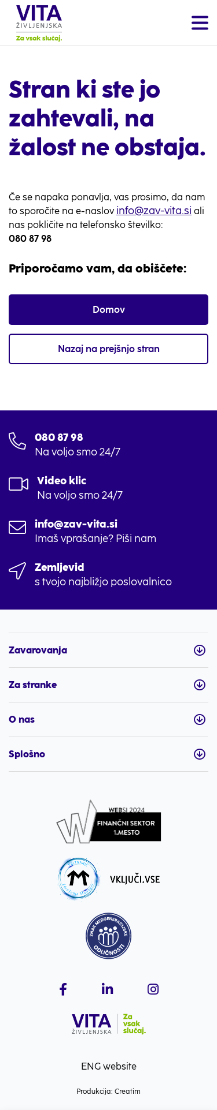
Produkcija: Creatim (108, 1091)
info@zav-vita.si (154, 210)
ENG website (109, 1066)
